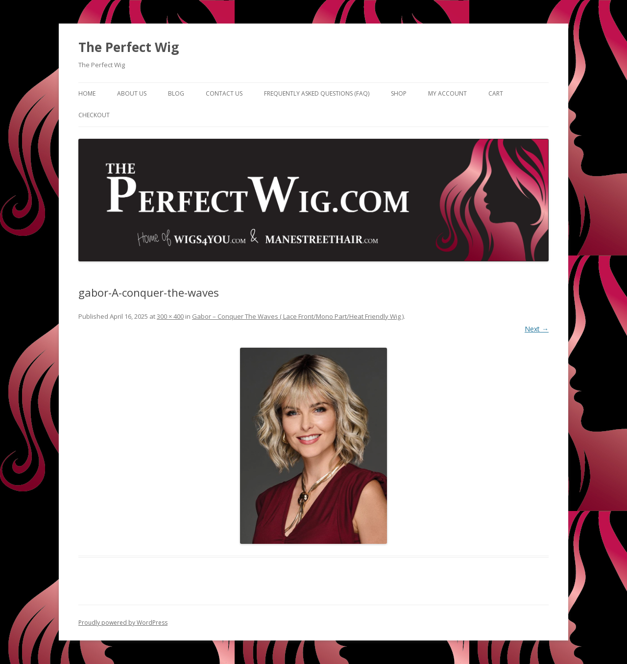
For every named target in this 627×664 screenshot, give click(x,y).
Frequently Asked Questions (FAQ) (316, 93)
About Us (131, 93)
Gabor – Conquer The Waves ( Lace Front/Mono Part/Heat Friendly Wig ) (298, 316)
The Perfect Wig (128, 47)
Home (87, 93)
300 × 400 (170, 316)
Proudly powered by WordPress (123, 622)
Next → (537, 328)
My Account (447, 93)
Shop (399, 93)
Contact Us (224, 93)
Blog (176, 93)
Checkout (94, 115)
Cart (495, 93)
